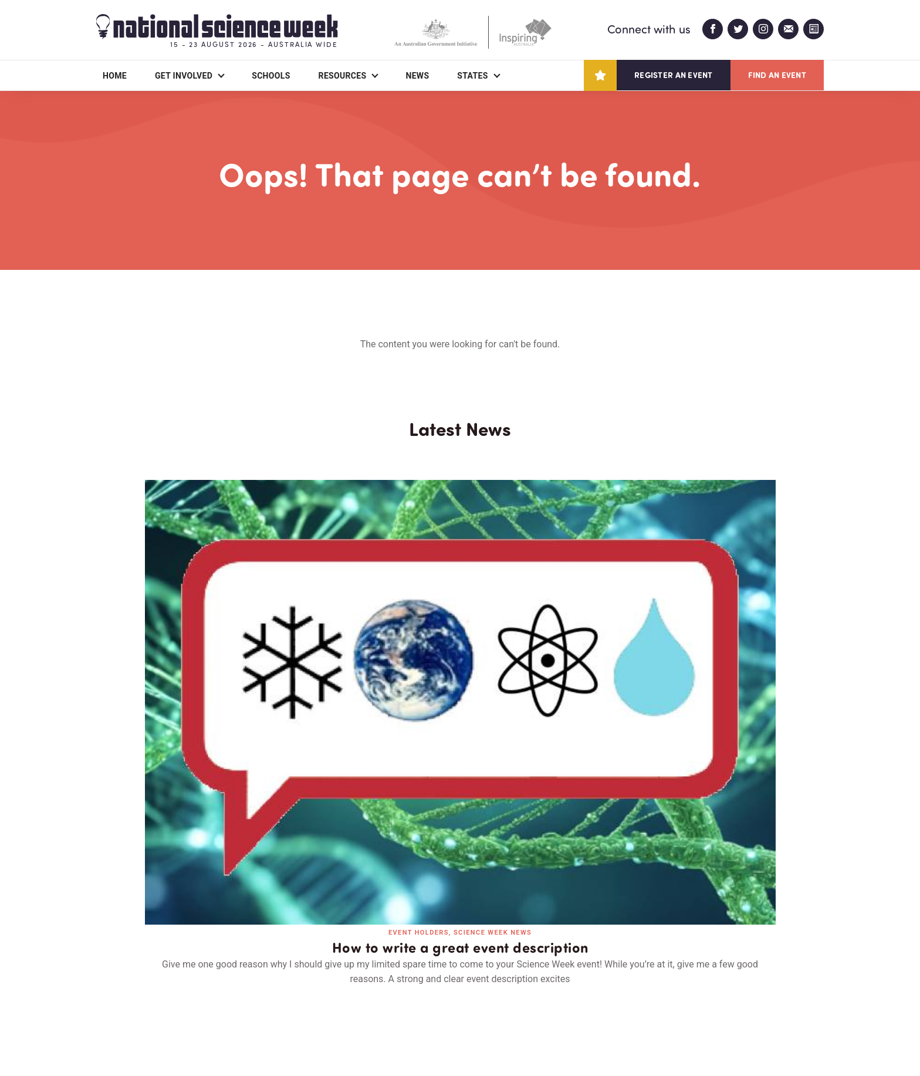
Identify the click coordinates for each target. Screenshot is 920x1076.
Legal (226, 1038)
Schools (271, 75)
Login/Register (347, 999)
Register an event (673, 74)
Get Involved (183, 75)
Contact (258, 999)
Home (115, 75)
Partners (181, 999)
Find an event (777, 74)
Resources (343, 75)
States (472, 75)
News (417, 75)
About (110, 999)
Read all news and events (460, 793)
